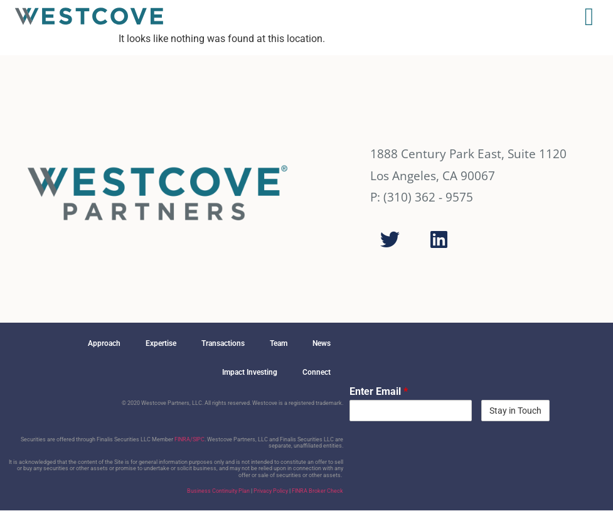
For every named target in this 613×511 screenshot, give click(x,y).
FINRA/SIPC (189, 439)
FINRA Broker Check (317, 491)
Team (278, 343)
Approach (104, 343)
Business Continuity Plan (218, 491)
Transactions (223, 343)
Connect (316, 372)
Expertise (161, 343)
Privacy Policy (270, 491)
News (321, 343)
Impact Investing (249, 372)
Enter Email (378, 392)
